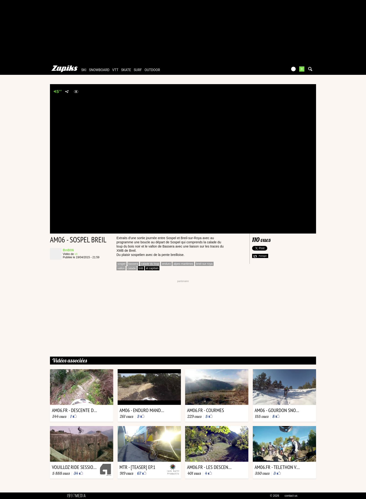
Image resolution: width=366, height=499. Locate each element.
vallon (121, 268)
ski (83, 70)
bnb (141, 268)
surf (138, 70)
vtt (115, 70)
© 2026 (274, 495)
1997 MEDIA (77, 495)
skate (126, 70)
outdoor (152, 70)
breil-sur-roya (204, 263)
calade (131, 268)
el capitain (152, 268)
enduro (166, 263)
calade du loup (150, 263)
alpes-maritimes (183, 263)
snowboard (99, 70)
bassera (133, 263)
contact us (291, 495)
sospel (121, 263)
